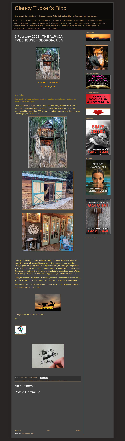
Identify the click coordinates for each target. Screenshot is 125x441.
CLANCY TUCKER (30, 380)
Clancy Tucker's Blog (41, 8)
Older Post (77, 430)
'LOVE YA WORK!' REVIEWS (52, 25)
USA (66, 380)
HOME (15, 20)
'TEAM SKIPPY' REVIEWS (33, 28)
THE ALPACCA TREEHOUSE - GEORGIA (45, 380)
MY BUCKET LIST (57, 20)
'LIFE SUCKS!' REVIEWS (92, 25)
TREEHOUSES (60, 380)
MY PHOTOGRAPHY (31, 20)
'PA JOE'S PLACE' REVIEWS (20, 23)
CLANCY (21, 20)
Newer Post (18, 430)
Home (48, 430)
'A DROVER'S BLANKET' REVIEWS (39, 23)
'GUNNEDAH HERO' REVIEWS (94, 20)
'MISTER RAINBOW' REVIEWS (81, 23)
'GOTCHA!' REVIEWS (18, 28)
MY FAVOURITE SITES (45, 20)
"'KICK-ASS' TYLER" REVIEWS (99, 23)
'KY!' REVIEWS (54, 23)
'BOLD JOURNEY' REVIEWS (20, 25)
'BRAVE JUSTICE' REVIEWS (49, 28)
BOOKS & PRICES (79, 20)
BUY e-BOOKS (68, 20)
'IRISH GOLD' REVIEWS (36, 25)
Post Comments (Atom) (28, 433)
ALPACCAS (22, 380)
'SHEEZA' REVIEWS (66, 23)
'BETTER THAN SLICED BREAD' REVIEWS (73, 25)
